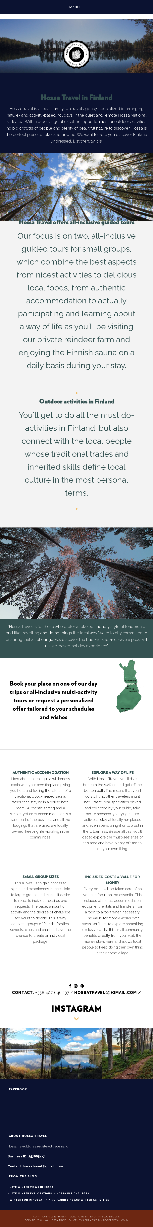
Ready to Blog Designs (104, 1216)
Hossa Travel (76, 39)
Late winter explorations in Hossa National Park (49, 1193)
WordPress (110, 1220)
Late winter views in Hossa (31, 1187)
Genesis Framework (87, 1220)
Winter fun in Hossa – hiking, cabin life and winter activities (59, 1199)
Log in (124, 1220)
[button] (25, 1053)
